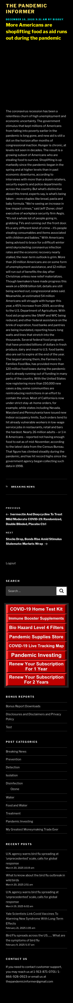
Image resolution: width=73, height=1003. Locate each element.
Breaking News (23, 486)
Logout (11, 563)
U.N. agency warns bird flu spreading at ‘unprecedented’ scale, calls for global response (32, 858)
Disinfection (14, 783)
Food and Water (16, 805)
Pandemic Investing (19, 821)
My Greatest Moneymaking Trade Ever (32, 829)
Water (10, 797)
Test (9, 727)
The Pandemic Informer (26, 8)
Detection (13, 767)
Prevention (13, 759)
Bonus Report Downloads (23, 706)
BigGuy (58, 19)
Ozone (15, 789)
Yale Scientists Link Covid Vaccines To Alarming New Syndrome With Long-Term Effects (34, 918)
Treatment (13, 813)
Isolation (12, 775)
